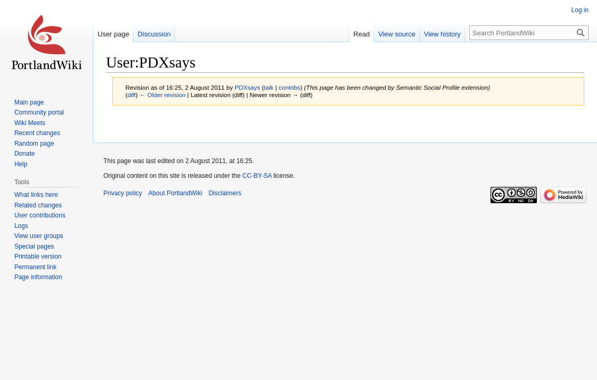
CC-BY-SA (257, 175)
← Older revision (162, 94)
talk (268, 87)
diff (132, 94)
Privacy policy (122, 193)
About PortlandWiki (175, 193)
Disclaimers (224, 193)
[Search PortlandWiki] (529, 32)
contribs (289, 87)
